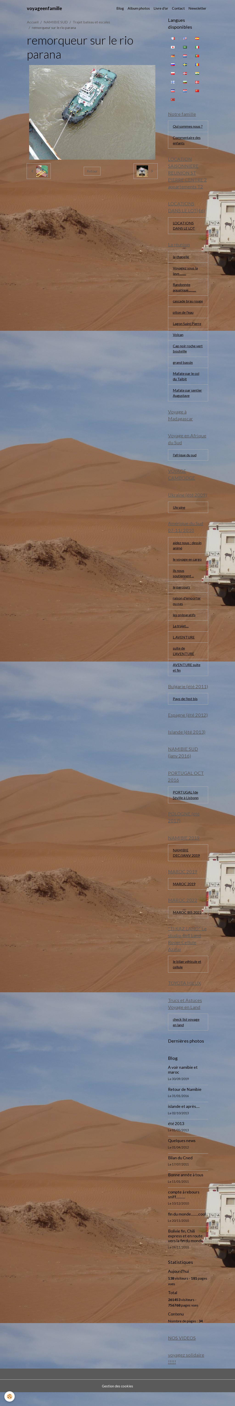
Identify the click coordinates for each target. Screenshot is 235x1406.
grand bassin (183, 370)
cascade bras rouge (183, 305)
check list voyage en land (186, 1035)
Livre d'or (161, 8)
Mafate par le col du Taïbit (186, 384)
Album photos (139, 8)
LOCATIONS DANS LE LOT (184, 226)
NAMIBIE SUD (56, 22)
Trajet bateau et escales (91, 22)
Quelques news (182, 1153)
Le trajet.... (181, 636)
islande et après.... (184, 1119)
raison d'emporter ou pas (187, 610)
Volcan (178, 342)
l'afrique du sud (184, 463)
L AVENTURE (184, 647)
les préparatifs (184, 624)
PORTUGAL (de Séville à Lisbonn (186, 806)
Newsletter (197, 8)
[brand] (44, 8)
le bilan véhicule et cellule (187, 977)
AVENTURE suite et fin (187, 678)
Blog (120, 8)
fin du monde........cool (187, 1227)
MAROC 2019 (184, 896)
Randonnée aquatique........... (184, 289)
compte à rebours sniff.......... (183, 1208)
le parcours (181, 596)
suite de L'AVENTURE (183, 661)
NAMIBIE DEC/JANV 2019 (186, 864)
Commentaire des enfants (187, 140)
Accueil (33, 22)
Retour (92, 171)
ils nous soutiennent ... (183, 582)
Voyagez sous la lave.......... (185, 272)
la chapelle (181, 258)
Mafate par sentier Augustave (187, 401)
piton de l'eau (183, 319)
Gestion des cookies (117, 1399)
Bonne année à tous (185, 1188)
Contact (178, 8)
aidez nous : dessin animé (187, 554)
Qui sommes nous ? (188, 126)
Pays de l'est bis (185, 709)
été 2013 (176, 1136)
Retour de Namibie (184, 1102)
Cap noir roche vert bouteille (188, 356)
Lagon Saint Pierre (187, 330)
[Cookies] (10, 1396)
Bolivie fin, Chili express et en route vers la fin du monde (185, 1249)
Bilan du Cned (180, 1171)
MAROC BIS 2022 (187, 924)
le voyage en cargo (187, 568)
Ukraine (179, 516)
